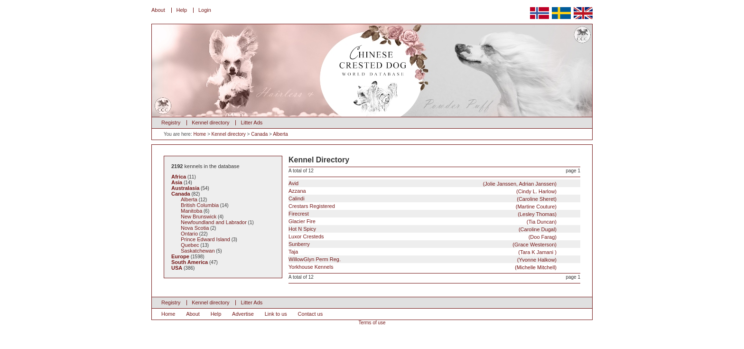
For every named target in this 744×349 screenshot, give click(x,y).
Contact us (310, 314)
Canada (259, 134)
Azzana (422, 191)
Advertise (243, 314)
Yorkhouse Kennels (422, 267)
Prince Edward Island (205, 239)
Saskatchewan (198, 251)
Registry (170, 122)
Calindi (422, 198)
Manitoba (191, 211)
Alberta (280, 134)
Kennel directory (211, 122)
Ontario (189, 233)
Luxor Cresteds (422, 236)
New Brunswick (198, 216)
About (158, 10)
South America (189, 262)
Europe (180, 256)
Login (204, 10)
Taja (422, 251)
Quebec (190, 245)
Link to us (276, 314)
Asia (176, 182)
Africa (178, 176)
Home (199, 134)
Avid (422, 183)
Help (182, 10)
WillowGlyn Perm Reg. (422, 259)
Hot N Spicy (422, 229)
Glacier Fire (422, 221)
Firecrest (422, 213)
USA (176, 268)
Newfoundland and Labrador (214, 222)
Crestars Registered (422, 206)
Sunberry (422, 244)
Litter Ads (251, 122)
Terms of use (371, 322)
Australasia (185, 188)
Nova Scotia (195, 228)
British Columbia (200, 205)
